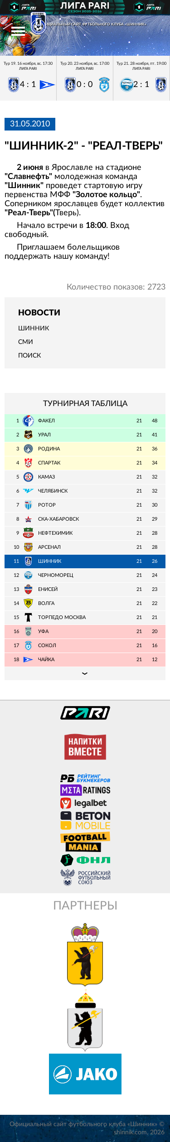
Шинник (33, 328)
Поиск (29, 356)
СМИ (25, 342)
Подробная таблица (85, 673)
